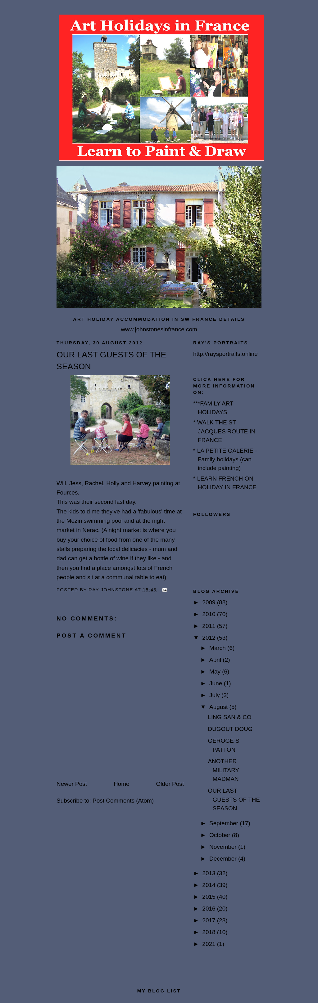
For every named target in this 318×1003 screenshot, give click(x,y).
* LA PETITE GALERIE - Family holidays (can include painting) (225, 459)
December (223, 858)
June (216, 683)
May (215, 671)
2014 (209, 885)
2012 (209, 637)
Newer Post (72, 784)
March (218, 648)
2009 (209, 602)
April (216, 659)
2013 (209, 873)
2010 (209, 614)
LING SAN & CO (229, 717)
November (223, 847)
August (219, 707)
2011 (209, 626)
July (215, 695)
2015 (209, 896)
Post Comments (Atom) (123, 800)
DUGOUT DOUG (230, 729)
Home (121, 784)
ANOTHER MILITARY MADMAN (223, 770)
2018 (209, 932)
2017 (209, 920)
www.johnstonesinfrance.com (159, 329)
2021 (209, 944)
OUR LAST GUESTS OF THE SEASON (234, 799)
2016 (209, 908)
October (220, 835)
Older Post (170, 784)
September (224, 823)
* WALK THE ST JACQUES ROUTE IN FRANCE (224, 431)
